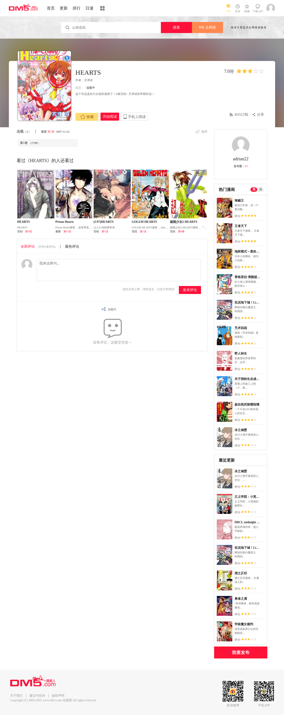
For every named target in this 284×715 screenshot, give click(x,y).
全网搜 (207, 27)
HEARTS (23, 221)
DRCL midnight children (251, 522)
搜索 (176, 27)
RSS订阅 (241, 114)
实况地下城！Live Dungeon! (254, 302)
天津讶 (88, 80)
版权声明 (58, 695)
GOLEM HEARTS (144, 221)
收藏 (87, 116)
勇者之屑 (241, 598)
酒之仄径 (241, 573)
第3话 (28, 231)
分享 (260, 114)
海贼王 (239, 200)
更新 (64, 8)
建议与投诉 (37, 695)
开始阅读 (110, 116)
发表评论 (190, 290)
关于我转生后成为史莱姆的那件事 (258, 379)
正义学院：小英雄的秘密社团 (255, 496)
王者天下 (241, 226)
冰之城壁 (241, 430)
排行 (77, 8)
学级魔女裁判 (244, 624)
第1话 (105, 231)
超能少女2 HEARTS (183, 221)
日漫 (89, 8)
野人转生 (241, 353)
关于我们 (16, 695)
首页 (51, 8)
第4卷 (181, 231)
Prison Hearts (64, 221)
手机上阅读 (137, 117)
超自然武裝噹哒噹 (247, 404)
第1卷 (51, 131)
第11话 (67, 231)
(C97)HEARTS (104, 221)
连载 (24, 131)
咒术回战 (241, 328)
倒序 (204, 131)
